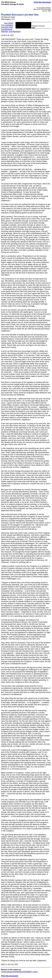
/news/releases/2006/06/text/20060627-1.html (19, 972)
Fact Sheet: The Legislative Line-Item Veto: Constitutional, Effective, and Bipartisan (11, 27)
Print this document (42, 2)
